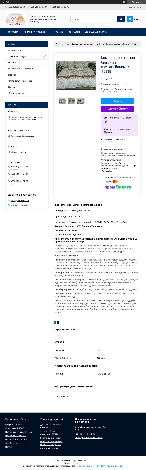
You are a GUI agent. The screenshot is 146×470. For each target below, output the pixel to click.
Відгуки (11, 87)
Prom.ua (87, 461)
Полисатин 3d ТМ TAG (15, 436)
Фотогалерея (14, 50)
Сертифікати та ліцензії (20, 81)
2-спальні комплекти (73, 44)
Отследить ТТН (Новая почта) (89, 437)
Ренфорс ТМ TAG (13, 424)
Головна (13, 32)
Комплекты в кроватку (50, 438)
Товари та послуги (34, 32)
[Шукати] (121, 19)
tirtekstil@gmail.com (20, 205)
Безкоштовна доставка (111, 149)
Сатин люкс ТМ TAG (14, 428)
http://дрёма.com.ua (20, 200)
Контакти (74, 32)
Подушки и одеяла (49, 448)
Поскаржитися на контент (88, 466)
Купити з (117, 108)
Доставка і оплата (96, 32)
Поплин (8, 447)
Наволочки (60, 222)
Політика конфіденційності (111, 466)
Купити (118, 101)
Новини (12, 62)
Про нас (58, 32)
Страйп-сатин (11, 443)
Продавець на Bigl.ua (73, 463)
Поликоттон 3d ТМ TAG (16, 439)
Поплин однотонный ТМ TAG (18, 432)
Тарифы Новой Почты (85, 434)
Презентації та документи (21, 68)
